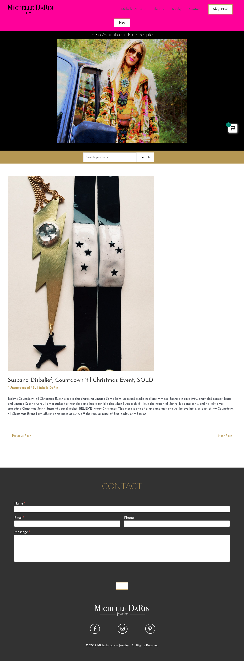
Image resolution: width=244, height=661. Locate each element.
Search (145, 157)
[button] (95, 629)
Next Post (227, 435)
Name (19, 503)
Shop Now (220, 9)
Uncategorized (20, 387)
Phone (129, 517)
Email (19, 517)
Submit (122, 585)
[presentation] (43, 571)
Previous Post (19, 435)
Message (22, 532)
